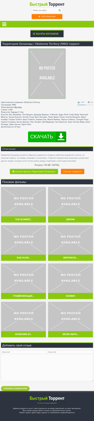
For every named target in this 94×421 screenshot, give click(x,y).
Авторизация (47, 16)
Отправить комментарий (15, 388)
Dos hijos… (23, 257)
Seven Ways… (70, 334)
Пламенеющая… (23, 296)
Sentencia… (70, 257)
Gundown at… (23, 334)
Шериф (70, 219)
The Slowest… (23, 219)
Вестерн (18, 107)
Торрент (47, 4)
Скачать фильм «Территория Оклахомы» (34, 171)
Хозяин (70, 296)
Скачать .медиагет (72, 171)
